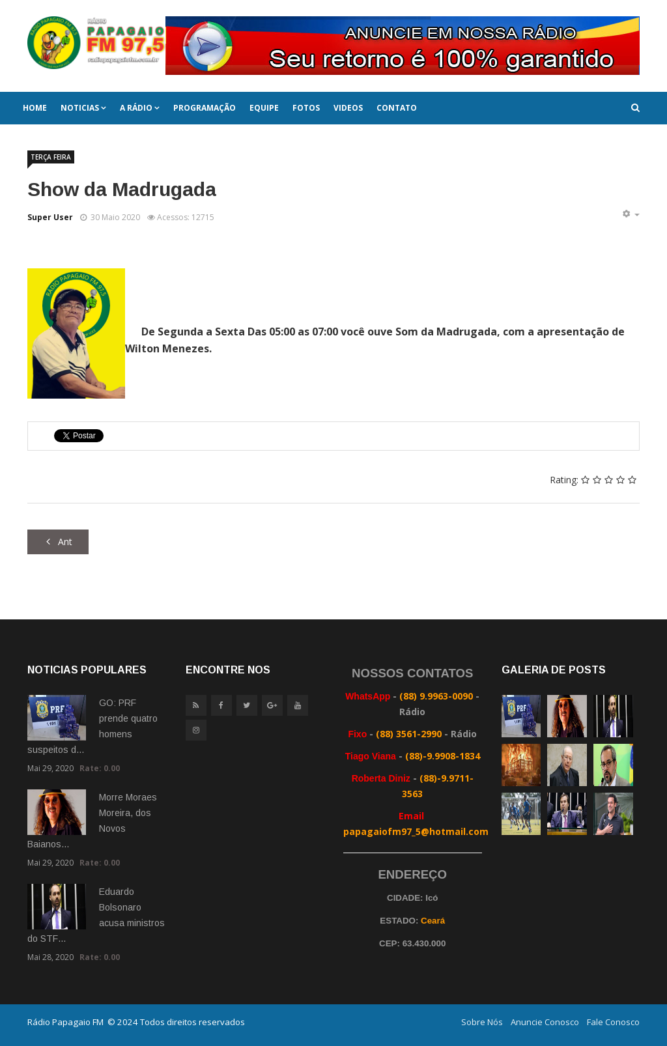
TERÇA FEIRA (51, 157)
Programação (204, 107)
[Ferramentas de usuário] (630, 214)
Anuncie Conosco (545, 1022)
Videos (348, 107)
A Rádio (136, 107)
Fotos (306, 107)
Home (35, 107)
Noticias (80, 107)
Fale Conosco (613, 1022)
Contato (396, 107)
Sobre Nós (482, 1022)
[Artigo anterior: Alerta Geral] (58, 542)
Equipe (264, 107)
